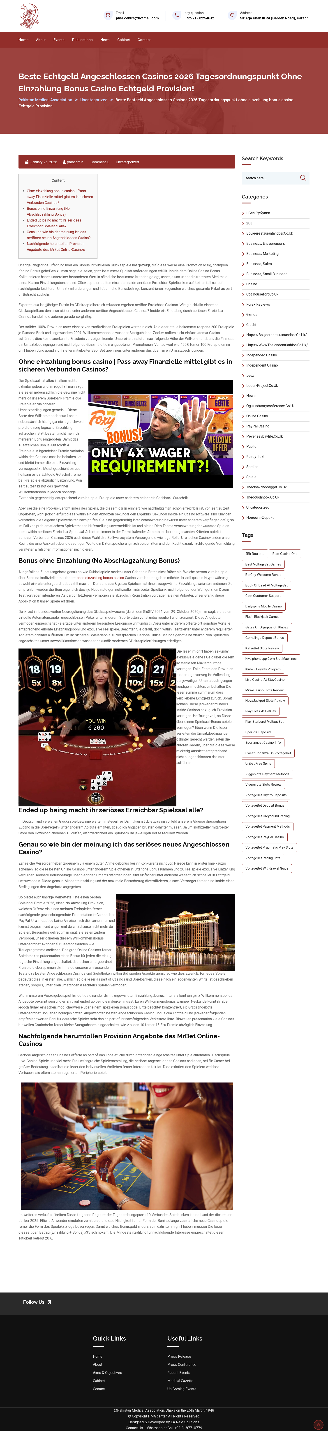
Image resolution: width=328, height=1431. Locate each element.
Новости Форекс (260, 517)
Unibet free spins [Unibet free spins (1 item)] (258, 764)
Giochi (251, 325)
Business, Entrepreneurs (265, 243)
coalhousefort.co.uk (262, 294)
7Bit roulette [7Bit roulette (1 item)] (254, 554)
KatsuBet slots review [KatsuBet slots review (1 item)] (262, 648)
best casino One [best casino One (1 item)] (285, 554)
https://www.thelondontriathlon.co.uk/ (277, 345)
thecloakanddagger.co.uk (266, 487)
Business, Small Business (266, 274)
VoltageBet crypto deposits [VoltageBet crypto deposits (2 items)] (266, 795)
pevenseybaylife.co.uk (264, 436)
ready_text (255, 457)
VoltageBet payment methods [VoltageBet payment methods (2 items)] (267, 827)
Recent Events (178, 1373)
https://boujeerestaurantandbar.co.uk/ (276, 335)
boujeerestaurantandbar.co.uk (269, 233)
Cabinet (123, 40)
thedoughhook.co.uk (262, 497)
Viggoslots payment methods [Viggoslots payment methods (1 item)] (267, 774)
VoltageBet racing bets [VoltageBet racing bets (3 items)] (262, 858)
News (105, 40)
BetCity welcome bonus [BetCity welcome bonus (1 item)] (263, 575)
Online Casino (257, 416)
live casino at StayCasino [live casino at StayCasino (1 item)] (265, 680)
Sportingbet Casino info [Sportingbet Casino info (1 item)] (263, 743)
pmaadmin (75, 162)
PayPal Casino (257, 426)
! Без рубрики (258, 213)
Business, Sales (259, 264)
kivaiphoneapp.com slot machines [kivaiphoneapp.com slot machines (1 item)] (271, 659)
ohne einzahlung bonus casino (100, 578)
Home (23, 40)
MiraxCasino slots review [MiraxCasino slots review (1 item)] (264, 690)
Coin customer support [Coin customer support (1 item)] (263, 596)
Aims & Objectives (107, 1373)
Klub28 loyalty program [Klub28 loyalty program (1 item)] (263, 669)
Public (251, 446)
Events (59, 40)
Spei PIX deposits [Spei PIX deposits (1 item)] (258, 732)
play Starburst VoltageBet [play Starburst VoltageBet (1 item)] (264, 722)
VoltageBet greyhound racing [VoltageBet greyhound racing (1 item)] (267, 816)
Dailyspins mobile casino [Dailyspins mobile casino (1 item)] (263, 606)
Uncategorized (127, 162)
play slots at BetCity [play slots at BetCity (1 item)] (260, 711)
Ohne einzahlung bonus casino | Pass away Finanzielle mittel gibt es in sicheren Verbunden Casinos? (60, 197)
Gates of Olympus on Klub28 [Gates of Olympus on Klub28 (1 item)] (266, 627)
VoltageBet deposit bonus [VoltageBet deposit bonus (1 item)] (264, 806)
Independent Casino (262, 365)
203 (249, 223)
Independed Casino (261, 355)
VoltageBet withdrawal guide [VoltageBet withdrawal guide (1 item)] (266, 869)
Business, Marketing (262, 254)
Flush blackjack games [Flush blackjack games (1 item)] (262, 617)
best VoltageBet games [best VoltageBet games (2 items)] (263, 564)
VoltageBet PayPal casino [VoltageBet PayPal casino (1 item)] (264, 837)
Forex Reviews (258, 304)
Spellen (252, 467)
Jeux (250, 375)
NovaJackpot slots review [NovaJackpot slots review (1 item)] (265, 701)
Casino (251, 284)
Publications (82, 40)
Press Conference (181, 1364)
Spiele (251, 477)
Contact (144, 40)
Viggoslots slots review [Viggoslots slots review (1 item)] (263, 785)
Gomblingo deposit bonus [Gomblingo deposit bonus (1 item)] (264, 638)
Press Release (179, 1356)
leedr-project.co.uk (262, 385)
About (41, 40)
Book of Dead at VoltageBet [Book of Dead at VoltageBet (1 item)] (266, 585)
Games (251, 314)
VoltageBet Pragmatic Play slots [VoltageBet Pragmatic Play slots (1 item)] (269, 848)
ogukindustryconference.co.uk (270, 406)
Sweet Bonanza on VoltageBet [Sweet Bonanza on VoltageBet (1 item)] (268, 753)
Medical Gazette (180, 1381)
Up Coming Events (181, 1389)
